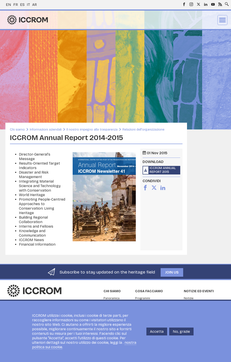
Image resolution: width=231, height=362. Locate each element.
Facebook (184, 4)
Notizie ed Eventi (199, 291)
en (8, 4)
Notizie (188, 298)
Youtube (213, 4)
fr (15, 4)
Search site (226, 3)
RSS (220, 4)
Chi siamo (17, 129)
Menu (222, 20)
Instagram (191, 4)
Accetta (157, 331)
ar (34, 4)
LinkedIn (206, 4)
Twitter (198, 4)
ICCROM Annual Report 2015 (163, 170)
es (22, 4)
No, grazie (181, 331)
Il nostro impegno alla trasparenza (92, 129)
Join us (172, 272)
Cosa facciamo (149, 291)
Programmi (142, 298)
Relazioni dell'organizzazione (143, 129)
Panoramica (112, 298)
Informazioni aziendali (46, 129)
